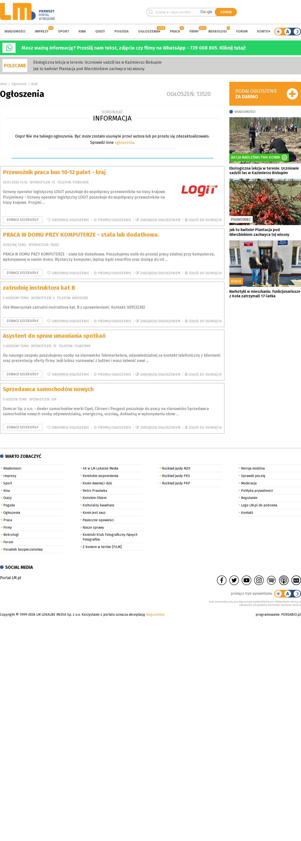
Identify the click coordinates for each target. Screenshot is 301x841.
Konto (263, 31)
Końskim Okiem (95, 498)
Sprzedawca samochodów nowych (48, 389)
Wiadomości (15, 31)
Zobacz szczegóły (22, 220)
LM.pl (3, 84)
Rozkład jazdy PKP (176, 483)
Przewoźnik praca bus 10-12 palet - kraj (54, 172)
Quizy (100, 31)
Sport (63, 31)
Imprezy (41, 31)
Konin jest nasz (94, 513)
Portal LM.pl (10, 577)
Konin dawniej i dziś (97, 483)
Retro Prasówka (95, 491)
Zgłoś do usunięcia (205, 220)
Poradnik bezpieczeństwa (23, 550)
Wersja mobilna (253, 468)
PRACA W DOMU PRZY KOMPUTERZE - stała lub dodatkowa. (81, 234)
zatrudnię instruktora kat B (39, 287)
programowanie (268, 615)
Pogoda (121, 31)
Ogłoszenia (148, 31)
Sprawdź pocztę (253, 476)
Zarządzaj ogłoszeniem (160, 220)
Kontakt (247, 513)
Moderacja (249, 483)
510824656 (81, 182)
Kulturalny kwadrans (98, 505)
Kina (82, 31)
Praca (175, 31)
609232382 (80, 298)
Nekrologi (217, 31)
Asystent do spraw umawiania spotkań (54, 335)
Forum (241, 31)
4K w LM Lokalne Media (100, 468)
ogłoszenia (124, 142)
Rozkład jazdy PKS (176, 476)
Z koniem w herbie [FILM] (102, 547)
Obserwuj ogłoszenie (70, 220)
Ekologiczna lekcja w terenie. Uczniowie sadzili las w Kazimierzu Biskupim (97, 62)
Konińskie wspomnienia (100, 476)
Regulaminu (155, 615)
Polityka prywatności (257, 491)
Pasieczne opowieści (98, 520)
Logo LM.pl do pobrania (259, 505)
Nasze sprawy (93, 528)
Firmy (194, 31)
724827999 (82, 346)
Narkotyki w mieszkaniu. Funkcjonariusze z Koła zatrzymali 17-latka (264, 293)
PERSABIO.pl (291, 615)
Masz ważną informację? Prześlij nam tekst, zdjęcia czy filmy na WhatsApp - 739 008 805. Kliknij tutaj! (134, 48)
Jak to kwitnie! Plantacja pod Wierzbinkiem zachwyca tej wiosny (89, 68)
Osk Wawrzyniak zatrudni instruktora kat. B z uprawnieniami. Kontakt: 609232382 (74, 307)
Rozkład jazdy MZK (176, 468)
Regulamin (249, 498)
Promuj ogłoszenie (114, 220)
